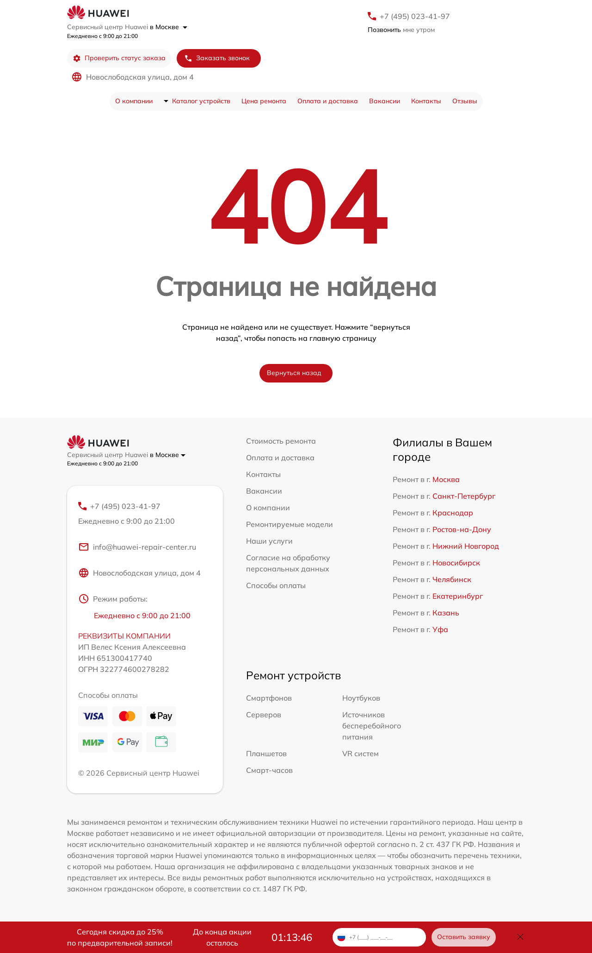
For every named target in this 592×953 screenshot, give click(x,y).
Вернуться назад (294, 373)
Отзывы (464, 101)
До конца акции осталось (222, 937)
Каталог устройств (201, 101)
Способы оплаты (276, 585)
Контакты (426, 101)
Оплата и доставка (327, 101)
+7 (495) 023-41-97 (415, 16)
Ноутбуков (361, 697)
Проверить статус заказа (119, 58)
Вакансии (384, 101)
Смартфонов (269, 697)
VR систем (360, 753)
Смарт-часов (269, 770)
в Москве (168, 27)
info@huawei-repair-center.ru (137, 546)
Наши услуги (269, 540)
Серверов (263, 714)
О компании (134, 101)
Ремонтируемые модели (289, 524)
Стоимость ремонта (281, 440)
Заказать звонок (217, 58)
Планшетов (266, 753)
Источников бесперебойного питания (371, 725)
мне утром (401, 29)
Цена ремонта (263, 101)
